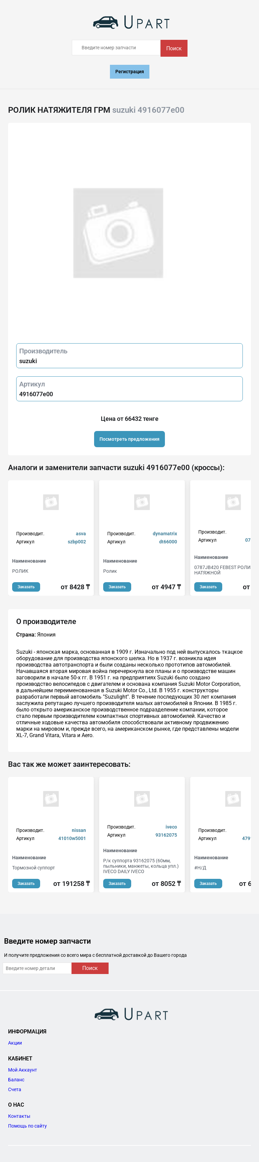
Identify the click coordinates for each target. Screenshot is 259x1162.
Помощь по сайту (27, 1126)
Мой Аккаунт (22, 1070)
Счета (14, 1089)
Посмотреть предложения (129, 439)
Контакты (19, 1116)
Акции (15, 1043)
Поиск (174, 48)
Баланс (16, 1079)
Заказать (26, 587)
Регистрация (129, 71)
